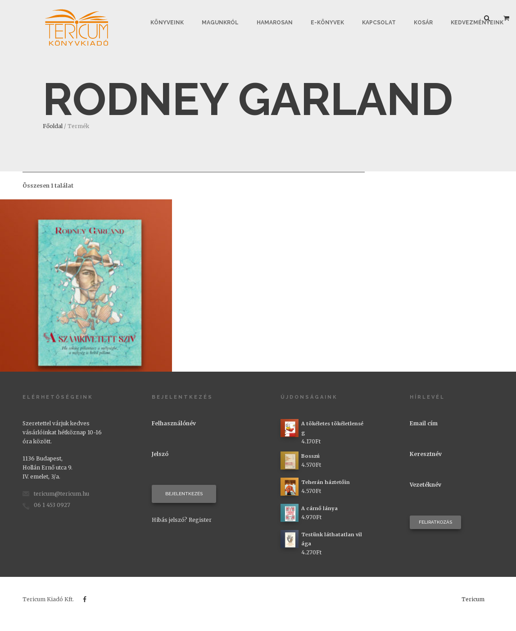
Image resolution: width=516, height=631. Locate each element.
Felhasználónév (174, 423)
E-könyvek (327, 22)
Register (200, 519)
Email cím (424, 423)
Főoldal (53, 126)
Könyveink (167, 22)
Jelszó (160, 454)
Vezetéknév (425, 484)
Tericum (473, 599)
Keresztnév (426, 454)
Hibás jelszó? (169, 519)
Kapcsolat (379, 22)
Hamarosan (275, 22)
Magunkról (220, 22)
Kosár (423, 22)
